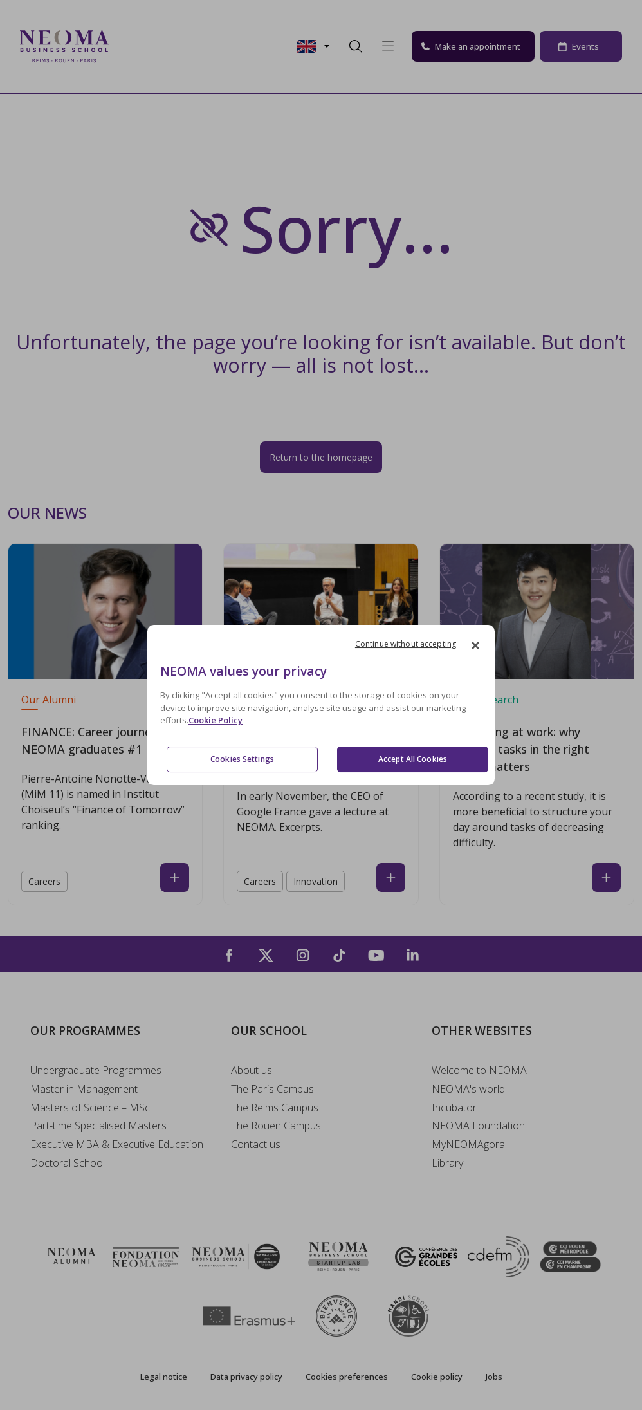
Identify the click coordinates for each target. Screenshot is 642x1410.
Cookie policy (437, 1376)
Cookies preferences (347, 1376)
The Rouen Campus (276, 1125)
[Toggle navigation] (127, 46)
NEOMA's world (468, 1089)
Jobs (494, 1376)
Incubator (454, 1107)
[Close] (475, 645)
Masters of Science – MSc (90, 1107)
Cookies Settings (242, 759)
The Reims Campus (274, 1107)
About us (251, 1070)
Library (447, 1163)
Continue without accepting (405, 643)
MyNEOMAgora (468, 1144)
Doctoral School (67, 1163)
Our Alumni (48, 699)
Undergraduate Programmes (95, 1070)
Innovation (315, 881)
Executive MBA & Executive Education (116, 1144)
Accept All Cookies (412, 759)
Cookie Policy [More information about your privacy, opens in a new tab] (215, 721)
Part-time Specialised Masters (98, 1125)
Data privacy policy (246, 1376)
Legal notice (163, 1376)
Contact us (255, 1144)
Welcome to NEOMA (479, 1070)
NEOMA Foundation (478, 1125)
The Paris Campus (272, 1089)
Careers (44, 881)
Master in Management (84, 1089)
